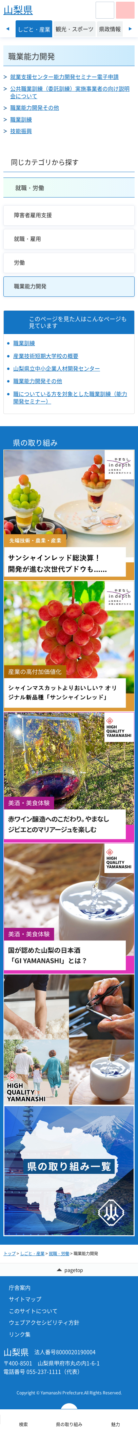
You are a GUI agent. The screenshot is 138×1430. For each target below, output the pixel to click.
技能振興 (21, 131)
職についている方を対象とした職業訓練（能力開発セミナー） (70, 397)
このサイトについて (33, 1311)
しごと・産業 (32, 1253)
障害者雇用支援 (33, 215)
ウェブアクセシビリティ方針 (44, 1322)
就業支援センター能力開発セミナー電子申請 (64, 76)
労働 (19, 262)
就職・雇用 (27, 238)
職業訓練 (21, 119)
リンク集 (20, 1334)
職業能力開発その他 (34, 107)
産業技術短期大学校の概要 (45, 355)
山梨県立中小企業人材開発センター (56, 368)
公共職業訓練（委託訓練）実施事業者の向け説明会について (70, 92)
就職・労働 (29, 187)
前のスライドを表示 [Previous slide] (7, 28)
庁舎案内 (20, 1287)
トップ (9, 1253)
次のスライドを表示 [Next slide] (130, 28)
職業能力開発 (30, 286)
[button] (105, 10)
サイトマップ (25, 1299)
